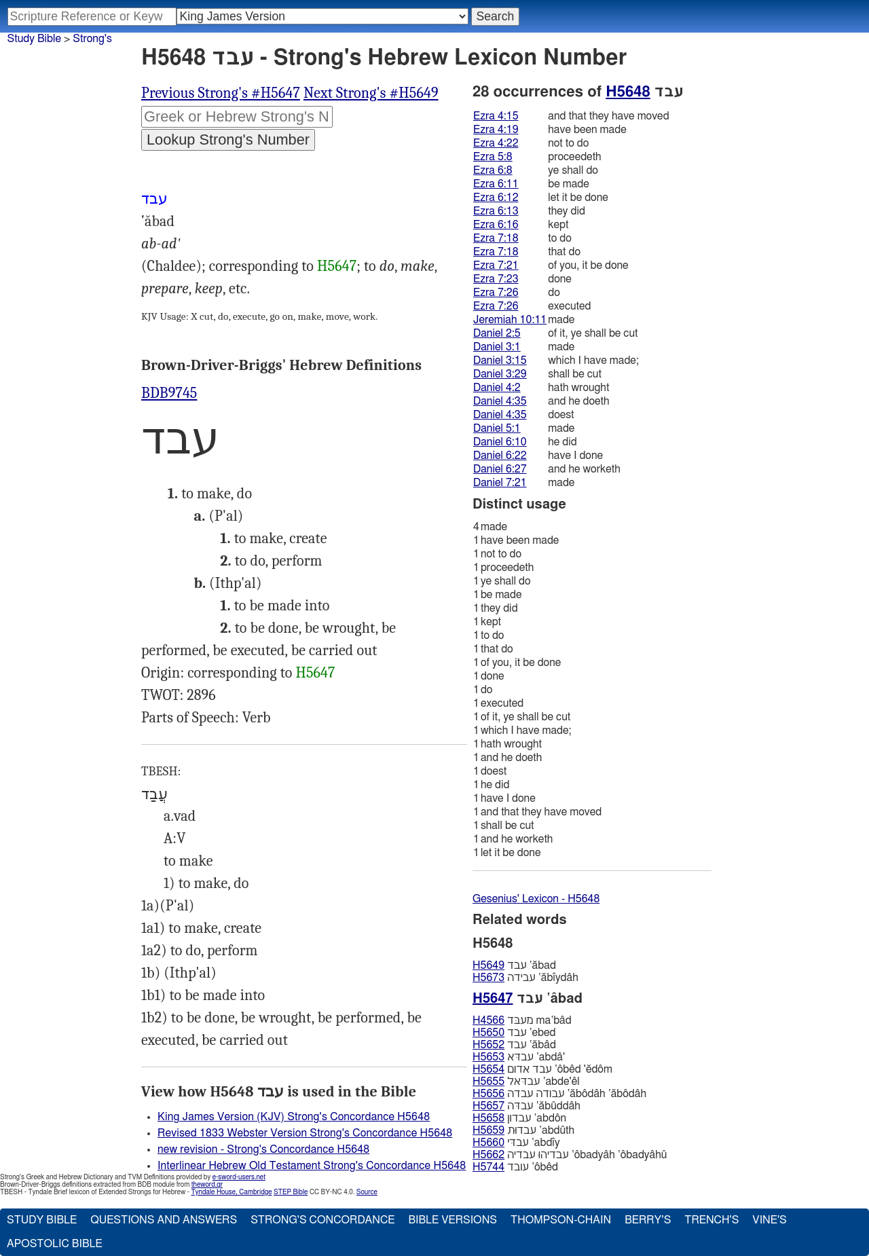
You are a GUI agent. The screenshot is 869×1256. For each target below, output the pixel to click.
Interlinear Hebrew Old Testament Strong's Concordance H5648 (312, 1165)
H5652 (488, 1044)
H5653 (488, 1057)
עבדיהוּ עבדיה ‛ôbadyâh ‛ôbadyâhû (570, 1154)
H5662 (488, 1154)
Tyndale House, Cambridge (231, 1192)
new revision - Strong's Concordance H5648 (263, 1149)
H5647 (336, 266)
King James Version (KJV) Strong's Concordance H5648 (294, 1116)
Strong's (92, 38)
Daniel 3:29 (500, 374)
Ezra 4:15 (496, 116)
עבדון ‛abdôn (519, 1118)
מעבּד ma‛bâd (522, 1020)
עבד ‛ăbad (514, 965)
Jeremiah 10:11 (510, 319)
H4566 (488, 1020)
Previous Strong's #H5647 (220, 93)
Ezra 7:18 (496, 238)
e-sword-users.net (238, 1177)
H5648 (628, 91)
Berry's (648, 1220)
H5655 (488, 1081)
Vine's (769, 1220)
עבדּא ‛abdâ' (519, 1057)
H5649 (488, 965)
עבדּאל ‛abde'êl (526, 1081)
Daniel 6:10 (500, 442)
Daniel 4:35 (500, 401)
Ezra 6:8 (493, 170)
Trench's (711, 1220)
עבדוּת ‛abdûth (523, 1130)
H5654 (488, 1069)
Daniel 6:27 (500, 469)
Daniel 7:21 (500, 482)
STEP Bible (291, 1192)
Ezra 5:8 (493, 156)
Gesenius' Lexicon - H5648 (536, 898)
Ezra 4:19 (496, 129)
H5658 (488, 1118)
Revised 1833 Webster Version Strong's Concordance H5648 (305, 1133)
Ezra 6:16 (496, 224)
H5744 (488, 1167)
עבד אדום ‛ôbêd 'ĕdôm (542, 1069)
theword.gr (207, 1184)
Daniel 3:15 (500, 360)
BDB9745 (169, 393)
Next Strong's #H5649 (371, 93)
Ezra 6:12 (496, 197)
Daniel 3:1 (497, 346)
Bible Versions (452, 1220)
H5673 (488, 977)
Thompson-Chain (561, 1220)
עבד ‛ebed (514, 1032)
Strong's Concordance (322, 1220)
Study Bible (34, 38)
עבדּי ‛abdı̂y (516, 1142)
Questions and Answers (163, 1220)
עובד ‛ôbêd (515, 1167)
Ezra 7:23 (496, 279)
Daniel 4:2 (497, 387)
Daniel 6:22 (500, 455)
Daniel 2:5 (497, 333)
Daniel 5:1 (497, 428)
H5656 (488, 1093)
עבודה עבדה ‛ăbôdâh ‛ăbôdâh (559, 1093)
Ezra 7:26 (496, 292)
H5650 (488, 1032)
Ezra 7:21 (496, 265)
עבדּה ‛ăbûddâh (526, 1106)
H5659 (488, 1130)
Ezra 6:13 (496, 211)
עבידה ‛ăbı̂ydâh (525, 977)
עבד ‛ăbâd (514, 1044)
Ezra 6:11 (496, 184)
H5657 (488, 1106)
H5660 (488, 1142)
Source (366, 1192)
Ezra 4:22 (496, 143)
